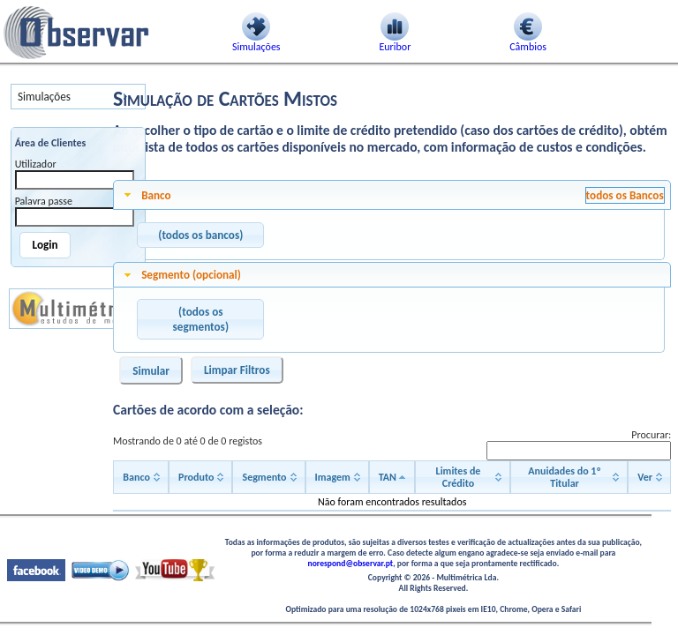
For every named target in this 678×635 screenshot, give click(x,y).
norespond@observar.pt (351, 563)
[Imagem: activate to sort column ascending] (337, 477)
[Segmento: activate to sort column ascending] (268, 477)
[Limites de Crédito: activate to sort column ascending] (462, 477)
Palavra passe (43, 201)
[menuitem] (78, 96)
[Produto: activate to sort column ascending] (200, 477)
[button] (200, 235)
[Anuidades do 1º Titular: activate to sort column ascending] (569, 477)
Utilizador (35, 164)
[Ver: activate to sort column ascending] (649, 477)
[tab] (392, 195)
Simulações (44, 96)
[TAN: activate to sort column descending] (392, 477)
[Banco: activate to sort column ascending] (141, 477)
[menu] (78, 96)
